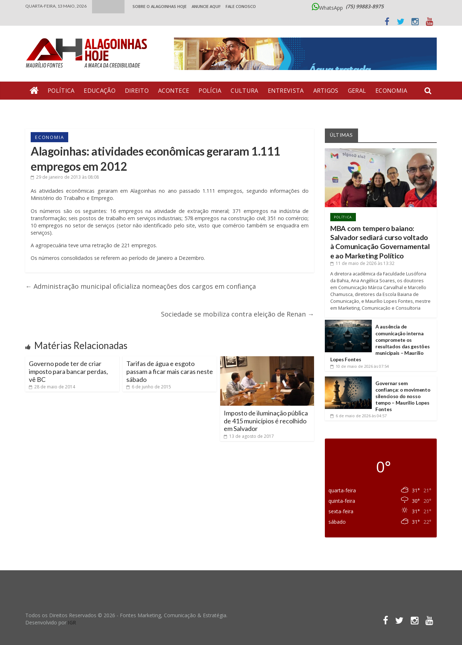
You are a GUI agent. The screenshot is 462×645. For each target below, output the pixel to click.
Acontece (173, 91)
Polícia (210, 91)
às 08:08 (65, 177)
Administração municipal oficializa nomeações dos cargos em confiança (140, 286)
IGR (72, 622)
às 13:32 (362, 263)
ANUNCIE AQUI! (206, 6)
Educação (99, 91)
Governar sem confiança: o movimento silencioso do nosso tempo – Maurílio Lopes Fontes (402, 396)
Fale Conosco (241, 6)
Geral (357, 91)
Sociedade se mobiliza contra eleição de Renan (237, 314)
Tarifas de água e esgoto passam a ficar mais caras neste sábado (169, 371)
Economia (391, 91)
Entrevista (286, 91)
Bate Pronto (51, 109)
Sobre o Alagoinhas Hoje (159, 6)
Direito (137, 91)
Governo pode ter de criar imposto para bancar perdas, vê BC (68, 371)
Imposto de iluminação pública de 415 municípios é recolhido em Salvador (266, 420)
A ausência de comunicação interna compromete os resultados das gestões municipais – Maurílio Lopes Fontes (380, 342)
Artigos (326, 91)
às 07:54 (359, 366)
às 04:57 (358, 415)
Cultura (244, 91)
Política (61, 91)
